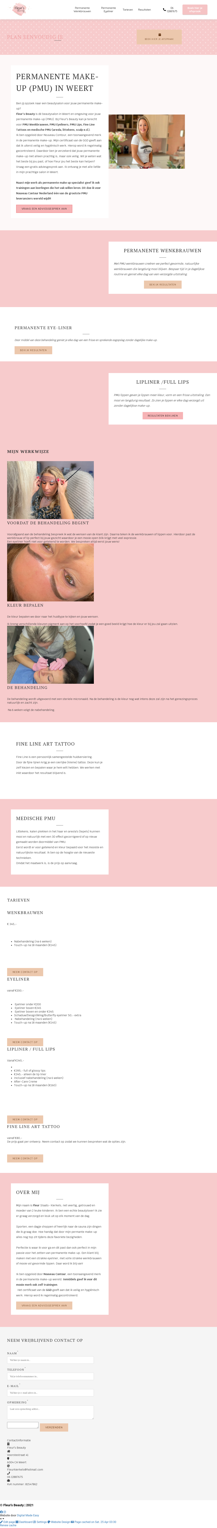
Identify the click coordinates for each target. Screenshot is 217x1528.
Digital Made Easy (28, 1516)
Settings (40, 1523)
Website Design (59, 1523)
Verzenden (57, 1428)
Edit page (8, 1523)
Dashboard (24, 1523)
